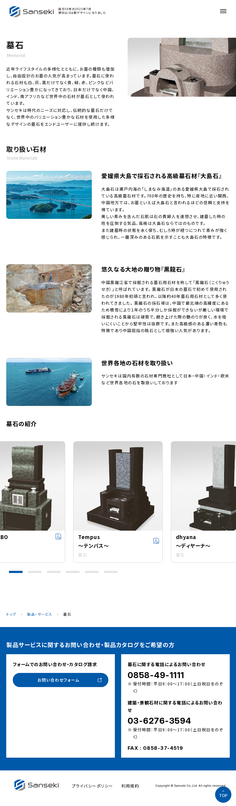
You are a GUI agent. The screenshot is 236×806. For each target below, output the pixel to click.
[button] (16, 572)
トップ (11, 614)
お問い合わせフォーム (58, 680)
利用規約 (130, 786)
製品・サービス (39, 614)
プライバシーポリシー (92, 786)
